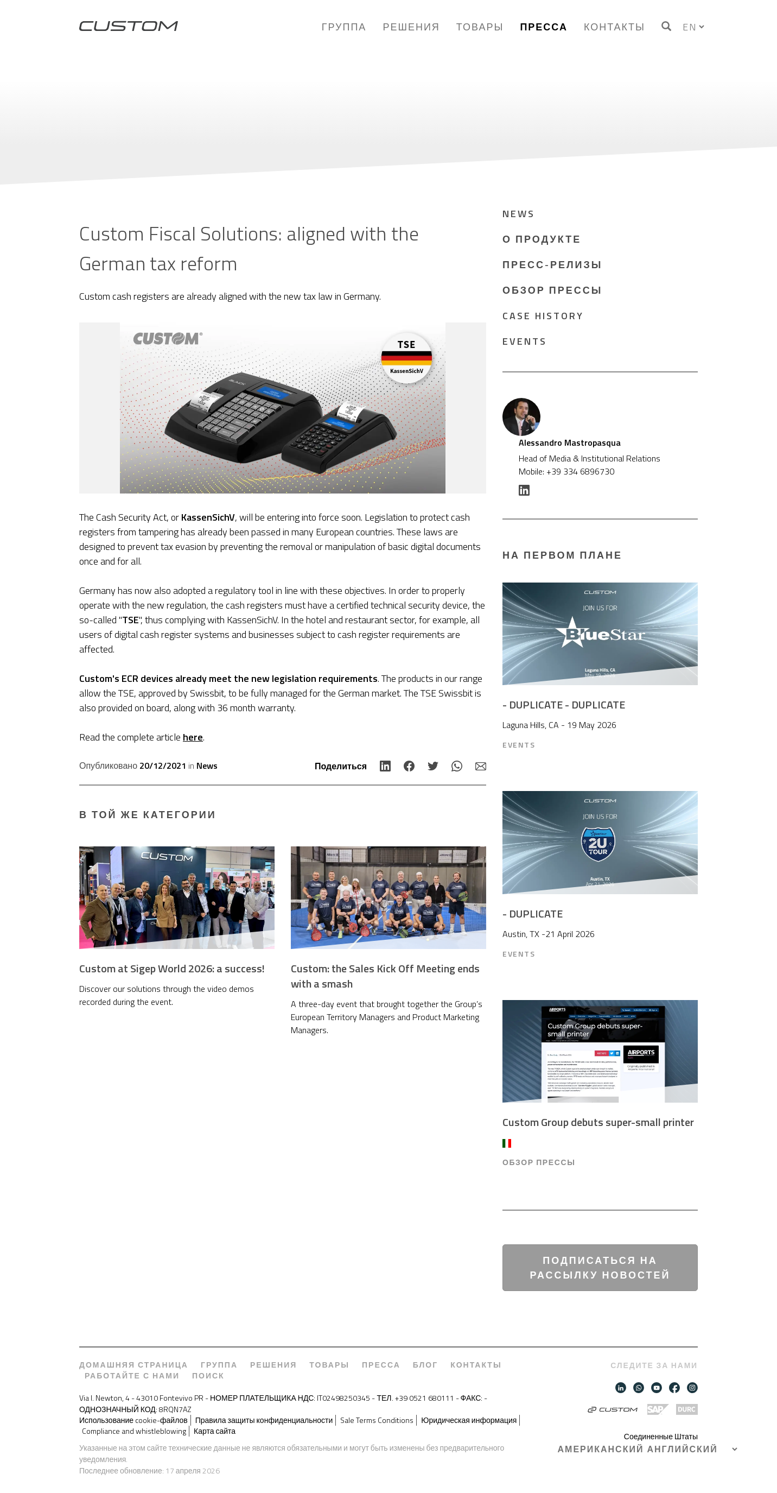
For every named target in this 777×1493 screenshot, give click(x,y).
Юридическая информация (469, 1420)
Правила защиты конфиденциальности (264, 1420)
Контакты (614, 27)
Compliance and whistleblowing (134, 1431)
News (207, 765)
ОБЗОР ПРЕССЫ (552, 290)
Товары (480, 27)
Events (524, 341)
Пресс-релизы (552, 264)
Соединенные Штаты (661, 1436)
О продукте (541, 239)
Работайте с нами (132, 1375)
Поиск (208, 1375)
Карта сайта (214, 1431)
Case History (543, 315)
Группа (344, 27)
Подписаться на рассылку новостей (600, 1267)
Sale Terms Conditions (376, 1420)
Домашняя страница (133, 1364)
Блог (425, 1364)
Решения (411, 27)
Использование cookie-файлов (133, 1420)
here (193, 737)
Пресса (544, 27)
